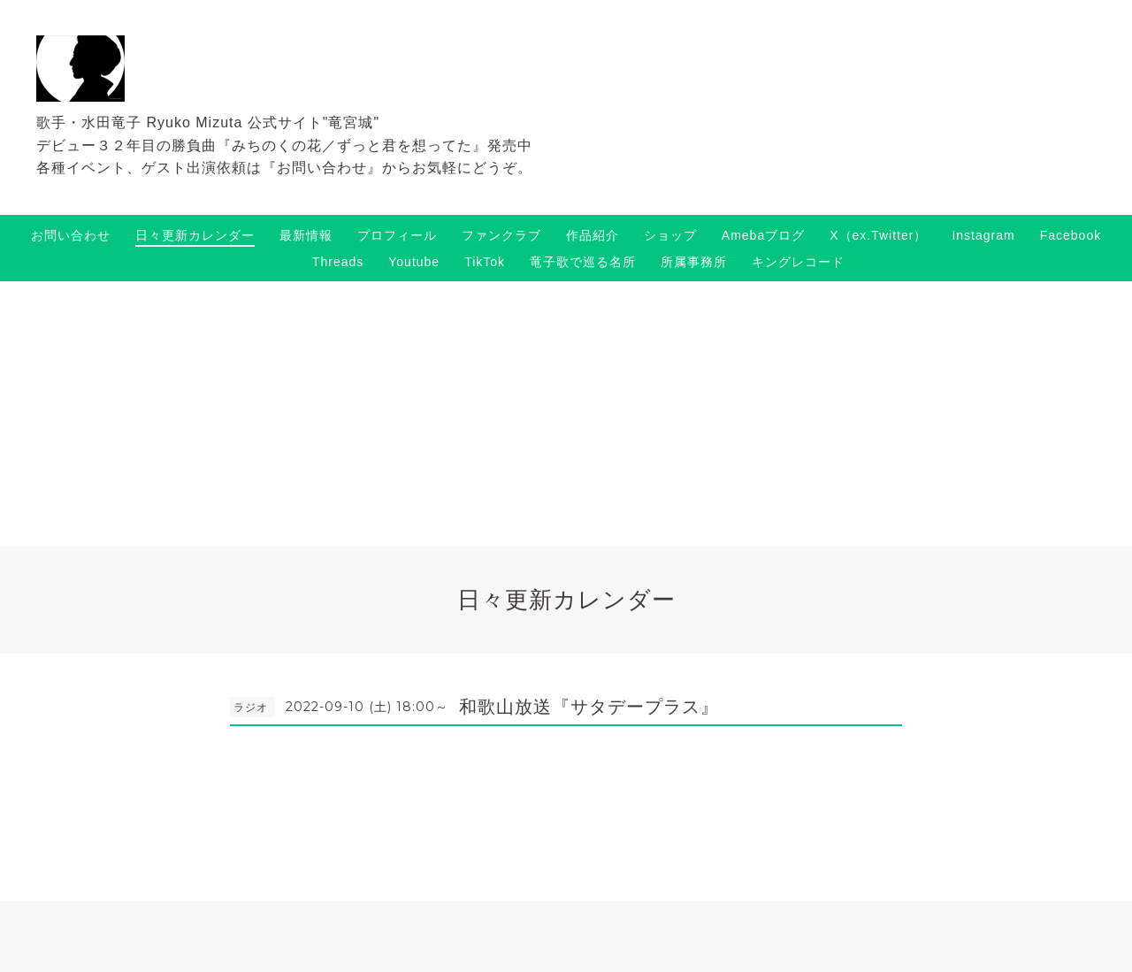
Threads (337, 262)
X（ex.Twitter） (878, 235)
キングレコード (798, 262)
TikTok (484, 262)
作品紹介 (592, 235)
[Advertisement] (566, 414)
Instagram (983, 235)
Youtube (414, 262)
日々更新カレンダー (195, 235)
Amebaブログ (763, 235)
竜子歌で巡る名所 (583, 262)
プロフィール (397, 235)
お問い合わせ (71, 235)
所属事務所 (694, 262)
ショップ (670, 235)
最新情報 (306, 235)
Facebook (1070, 235)
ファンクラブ (501, 235)
